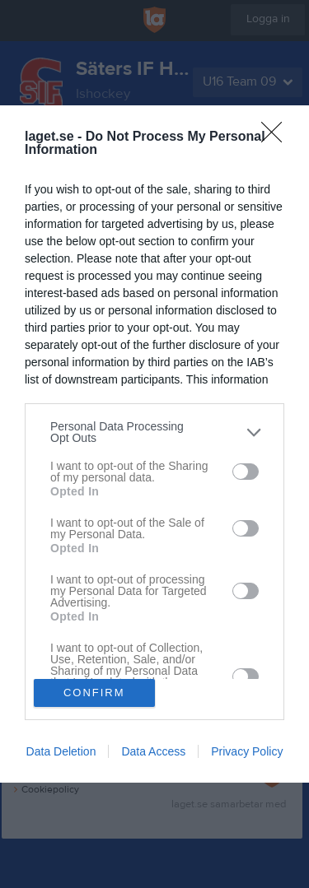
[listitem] (154, 432)
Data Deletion (61, 751)
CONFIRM (94, 692)
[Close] (277, 137)
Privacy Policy (247, 751)
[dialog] (154, 444)
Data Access (153, 751)
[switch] (245, 471)
